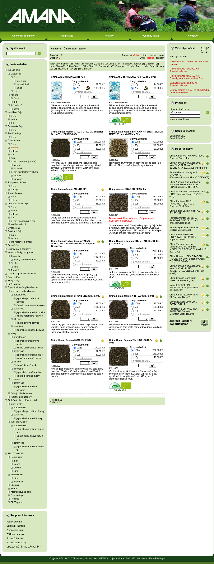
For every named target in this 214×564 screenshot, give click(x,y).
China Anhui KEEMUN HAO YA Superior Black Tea (183, 295)
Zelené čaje (17, 474)
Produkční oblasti (15, 538)
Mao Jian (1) (137, 66)
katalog (150, 58)
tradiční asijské (18, 224)
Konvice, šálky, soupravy (20, 252)
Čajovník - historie (15, 526)
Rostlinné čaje (15, 231)
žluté (13, 158)
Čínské (14, 263)
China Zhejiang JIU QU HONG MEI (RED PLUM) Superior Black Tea (182, 203)
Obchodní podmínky (23, 35)
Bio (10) (88, 68)
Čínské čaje (14, 140)
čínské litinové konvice (28, 323)
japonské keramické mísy (29, 418)
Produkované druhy (16, 542)
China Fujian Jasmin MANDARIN (69, 189)
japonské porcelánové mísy (30, 411)
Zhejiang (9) (102, 63)
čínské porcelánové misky (30, 347)
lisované (18, 168)
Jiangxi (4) (114, 63)
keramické (19, 308)
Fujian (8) (79, 63)
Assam (14, 94)
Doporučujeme (184, 148)
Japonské (15, 256)
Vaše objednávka (185, 48)
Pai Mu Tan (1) (73, 66)
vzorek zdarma (84, 92)
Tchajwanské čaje (17, 182)
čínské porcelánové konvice (31, 305)
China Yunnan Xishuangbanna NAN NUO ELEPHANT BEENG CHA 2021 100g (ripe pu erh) (188, 165)
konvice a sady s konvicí (23, 291)
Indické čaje (14, 70)
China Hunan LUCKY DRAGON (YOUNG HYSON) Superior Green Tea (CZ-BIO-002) (187, 258)
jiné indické (16, 105)
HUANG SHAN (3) (67, 68)
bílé (15, 102)
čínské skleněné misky (28, 376)
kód (145, 55)
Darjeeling (16, 73)
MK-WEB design (156, 558)
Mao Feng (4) (152, 66)
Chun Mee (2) (122, 66)
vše (58, 63)
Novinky (109, 35)
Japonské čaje (15, 193)
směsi (20, 88)
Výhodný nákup (150, 35)
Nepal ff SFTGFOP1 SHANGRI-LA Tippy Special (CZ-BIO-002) (183, 287)
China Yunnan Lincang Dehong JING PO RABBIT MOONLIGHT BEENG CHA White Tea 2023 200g (188, 248)
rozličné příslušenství (21, 397)
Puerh (14, 488)
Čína (16, 471)
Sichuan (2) (67, 63)
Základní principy (15, 534)
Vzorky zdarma (14, 521)
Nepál (17, 464)
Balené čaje (14, 245)
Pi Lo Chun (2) (90, 66)
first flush (21, 81)
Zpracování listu (14, 530)
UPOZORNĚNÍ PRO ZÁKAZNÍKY (23, 546)
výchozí (136, 55)
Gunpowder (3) (106, 66)
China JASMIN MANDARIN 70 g (68, 77)
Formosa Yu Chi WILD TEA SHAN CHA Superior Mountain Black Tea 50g (183, 311)
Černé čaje (16, 457)
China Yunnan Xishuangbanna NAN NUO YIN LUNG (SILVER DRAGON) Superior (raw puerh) (186, 270)
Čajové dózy (14, 277)
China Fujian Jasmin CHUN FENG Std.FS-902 (75, 296)
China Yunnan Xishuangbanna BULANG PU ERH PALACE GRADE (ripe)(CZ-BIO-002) (184, 184)
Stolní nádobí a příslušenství (22, 400)
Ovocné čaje (14, 228)
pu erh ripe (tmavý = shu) (23, 161)
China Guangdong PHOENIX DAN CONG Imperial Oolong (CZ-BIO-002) (187, 194)
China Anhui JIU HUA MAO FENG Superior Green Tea (186, 156)
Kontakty (192, 35)
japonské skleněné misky (29, 372)
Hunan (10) (126, 63)
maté (13, 235)
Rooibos (15, 498)
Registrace (67, 35)
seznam (160, 58)
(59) (80, 68)
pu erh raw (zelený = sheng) (25, 172)
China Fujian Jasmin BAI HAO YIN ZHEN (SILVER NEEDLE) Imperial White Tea (136, 132)
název (153, 55)
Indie (16, 460)
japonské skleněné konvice (30, 330)
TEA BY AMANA (16, 453)
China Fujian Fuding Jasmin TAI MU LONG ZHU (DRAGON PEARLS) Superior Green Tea (73, 243)
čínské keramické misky (29, 358)
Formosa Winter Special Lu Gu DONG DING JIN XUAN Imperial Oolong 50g (183, 220)
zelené (17, 91)
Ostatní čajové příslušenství (22, 273)
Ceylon (17, 467)
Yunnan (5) (139, 63)
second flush (23, 84)
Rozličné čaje (14, 133)
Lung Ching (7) (57, 66)
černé (16, 77)
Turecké (15, 270)
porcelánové (20, 294)
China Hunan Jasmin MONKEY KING (71, 340)
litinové (17, 319)
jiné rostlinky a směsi (21, 242)
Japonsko (18, 481)
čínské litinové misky (27, 365)
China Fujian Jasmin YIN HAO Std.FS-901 (131, 296)
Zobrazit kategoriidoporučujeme (180, 322)
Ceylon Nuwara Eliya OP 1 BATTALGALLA (183, 302)
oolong (14, 151)
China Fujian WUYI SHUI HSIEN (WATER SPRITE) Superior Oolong (182, 237)
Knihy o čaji (13, 280)
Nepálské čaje (15, 112)
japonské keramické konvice (31, 312)
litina (16, 266)
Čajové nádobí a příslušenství (23, 287)
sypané (17, 165)
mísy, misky (17, 404)
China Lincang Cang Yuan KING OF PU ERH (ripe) (182, 279)
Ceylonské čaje (15, 126)
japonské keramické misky (30, 354)
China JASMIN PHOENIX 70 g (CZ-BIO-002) (132, 77)
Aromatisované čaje (18, 203)
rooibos (14, 238)
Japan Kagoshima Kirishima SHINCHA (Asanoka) (183, 228)
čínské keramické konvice (30, 315)
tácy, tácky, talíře (19, 421)
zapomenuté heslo (179, 119)
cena (161, 55)
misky (14, 333)
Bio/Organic (14, 284)
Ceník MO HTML (178, 138)
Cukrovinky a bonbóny (19, 249)
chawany (15, 379)
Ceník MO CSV (177, 136)
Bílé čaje (15, 485)
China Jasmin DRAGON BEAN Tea (127, 189)
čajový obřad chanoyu (25, 259)
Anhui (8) (89, 63)
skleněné (18, 326)
